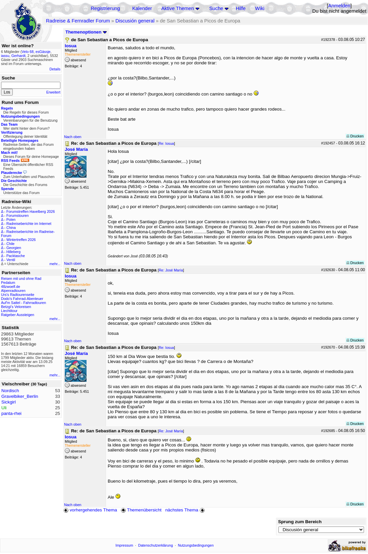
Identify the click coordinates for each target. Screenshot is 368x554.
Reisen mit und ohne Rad (21, 278)
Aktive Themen (177, 8)
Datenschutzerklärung (155, 545)
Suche (216, 8)
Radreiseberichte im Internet (28, 224)
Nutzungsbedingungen (196, 545)
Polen (10, 220)
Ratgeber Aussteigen (17, 315)
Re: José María (171, 270)
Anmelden (339, 5)
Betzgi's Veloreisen (16, 307)
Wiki (260, 8)
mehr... (54, 264)
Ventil (10, 260)
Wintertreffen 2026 (21, 240)
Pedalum (8, 283)
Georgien (13, 248)
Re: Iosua (166, 143)
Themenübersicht (141, 509)
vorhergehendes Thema (90, 509)
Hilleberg (13, 252)
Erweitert (53, 92)
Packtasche (15, 256)
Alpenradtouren (13, 291)
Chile (10, 244)
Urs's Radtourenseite (17, 295)
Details (54, 69)
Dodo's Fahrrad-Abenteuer (22, 299)
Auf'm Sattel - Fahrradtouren (23, 303)
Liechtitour (9, 311)
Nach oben (73, 137)
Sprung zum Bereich (300, 521)
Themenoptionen (86, 32)
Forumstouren (17, 215)
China (11, 228)
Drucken (355, 136)
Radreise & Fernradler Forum (78, 20)
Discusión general (135, 20)
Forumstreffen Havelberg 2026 (30, 211)
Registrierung (105, 8)
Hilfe (241, 8)
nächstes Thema (185, 509)
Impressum (124, 545)
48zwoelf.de (10, 287)
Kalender (142, 8)
